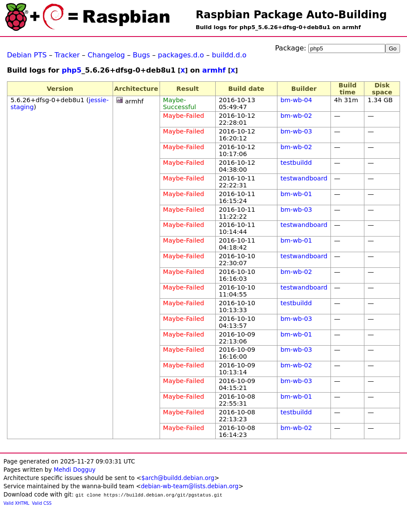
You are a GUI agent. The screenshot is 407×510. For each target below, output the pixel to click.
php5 (71, 70)
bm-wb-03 (296, 131)
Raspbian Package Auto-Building (291, 15)
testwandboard (303, 178)
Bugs (141, 55)
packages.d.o (181, 55)
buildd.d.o (229, 55)
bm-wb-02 (296, 115)
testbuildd (296, 162)
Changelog (106, 55)
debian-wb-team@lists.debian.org (190, 486)
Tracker (67, 55)
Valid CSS (42, 503)
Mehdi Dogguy (74, 470)
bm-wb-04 (296, 100)
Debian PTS (27, 55)
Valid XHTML (16, 503)
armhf (214, 70)
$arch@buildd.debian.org (177, 478)
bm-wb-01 (296, 193)
